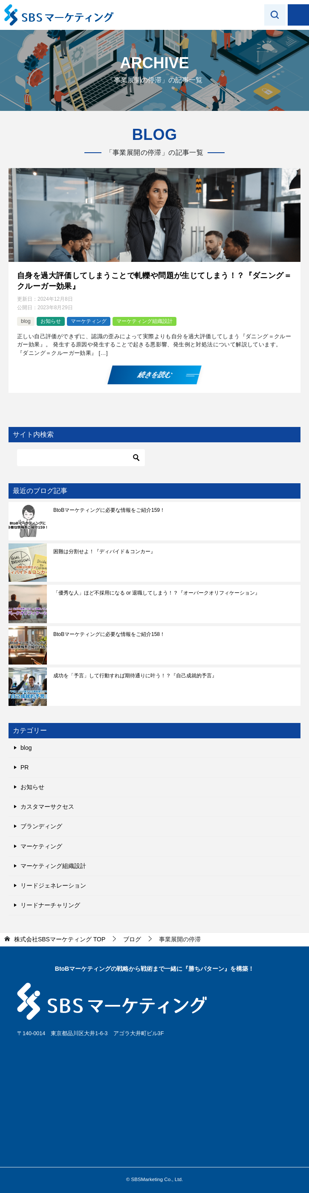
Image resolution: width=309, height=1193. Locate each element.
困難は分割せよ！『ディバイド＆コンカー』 (104, 551)
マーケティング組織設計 (144, 321)
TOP (59, 939)
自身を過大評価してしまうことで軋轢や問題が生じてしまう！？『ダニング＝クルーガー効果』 (154, 280)
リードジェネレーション (53, 885)
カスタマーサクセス (47, 806)
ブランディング (41, 826)
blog (26, 321)
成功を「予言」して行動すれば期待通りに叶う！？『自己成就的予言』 (135, 676)
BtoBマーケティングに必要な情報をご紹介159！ (109, 510)
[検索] (81, 457)
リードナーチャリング (50, 905)
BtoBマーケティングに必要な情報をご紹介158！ (109, 634)
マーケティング (89, 321)
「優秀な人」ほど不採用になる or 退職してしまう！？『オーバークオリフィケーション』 (156, 593)
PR (24, 767)
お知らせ (50, 321)
